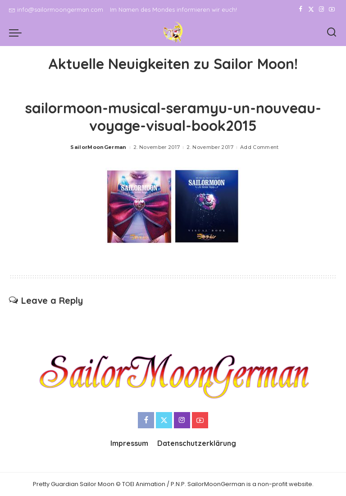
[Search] (331, 32)
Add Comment (259, 147)
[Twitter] (311, 9)
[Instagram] (321, 9)
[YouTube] (332, 9)
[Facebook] (301, 9)
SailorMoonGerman (98, 147)
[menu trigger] (17, 32)
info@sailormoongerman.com (56, 9)
